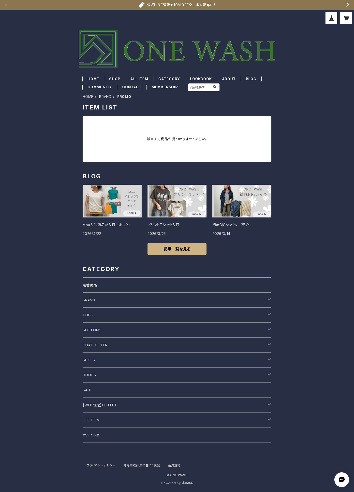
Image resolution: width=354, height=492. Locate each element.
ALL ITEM (139, 79)
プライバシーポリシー (101, 465)
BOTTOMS (92, 330)
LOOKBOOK (201, 79)
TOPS (88, 315)
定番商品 (90, 285)
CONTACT (132, 87)
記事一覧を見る (177, 248)
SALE (87, 390)
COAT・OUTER (95, 345)
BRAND (105, 96)
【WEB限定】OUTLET (100, 405)
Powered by (177, 483)
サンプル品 (91, 435)
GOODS (89, 375)
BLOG (251, 79)
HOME (93, 79)
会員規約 (174, 465)
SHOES (89, 360)
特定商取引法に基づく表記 (141, 465)
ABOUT (229, 79)
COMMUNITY (100, 87)
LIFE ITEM (91, 420)
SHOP (114, 79)
